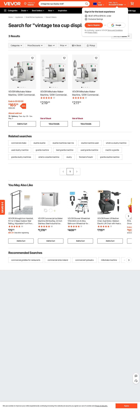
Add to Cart (22, 124)
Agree (126, 406)
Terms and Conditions (115, 30)
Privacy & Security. (101, 406)
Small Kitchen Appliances (34, 17)
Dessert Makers (51, 17)
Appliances (19, 17)
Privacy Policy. (92, 32)
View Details (54, 124)
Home (10, 17)
